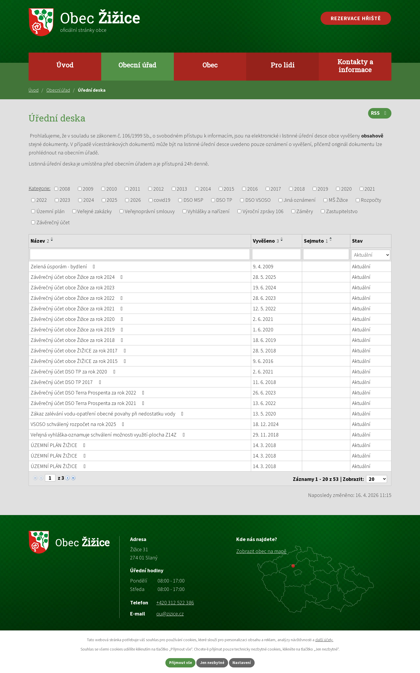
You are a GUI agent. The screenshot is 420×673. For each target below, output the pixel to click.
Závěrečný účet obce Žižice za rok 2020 (78, 318)
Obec (210, 64)
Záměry (304, 211)
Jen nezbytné (212, 662)
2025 (112, 200)
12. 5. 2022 (264, 308)
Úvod (65, 64)
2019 (323, 188)
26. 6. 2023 (264, 392)
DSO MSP (193, 200)
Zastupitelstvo (342, 211)
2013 (182, 188)
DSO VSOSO (258, 200)
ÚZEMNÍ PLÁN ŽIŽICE (59, 444)
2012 (158, 188)
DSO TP (224, 200)
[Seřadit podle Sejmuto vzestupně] (331, 238)
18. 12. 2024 (266, 423)
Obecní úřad (137, 64)
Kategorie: (39, 188)
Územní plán (50, 211)
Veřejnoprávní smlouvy (150, 211)
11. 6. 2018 (264, 381)
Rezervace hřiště (356, 18)
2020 (346, 188)
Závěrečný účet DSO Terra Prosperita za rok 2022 (89, 392)
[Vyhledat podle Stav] (370, 254)
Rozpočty (371, 200)
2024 (88, 200)
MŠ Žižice (338, 200)
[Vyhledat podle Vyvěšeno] (276, 254)
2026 (135, 200)
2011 (135, 188)
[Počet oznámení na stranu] (376, 478)
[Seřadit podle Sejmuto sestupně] (331, 240)
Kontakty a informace (355, 65)
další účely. (324, 638)
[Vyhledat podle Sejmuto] (326, 254)
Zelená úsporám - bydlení (64, 266)
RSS (379, 115)
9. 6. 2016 (263, 360)
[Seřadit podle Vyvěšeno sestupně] (282, 240)
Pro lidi (283, 64)
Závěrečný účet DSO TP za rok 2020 (74, 371)
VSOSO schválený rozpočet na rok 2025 (79, 423)
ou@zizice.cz (170, 612)
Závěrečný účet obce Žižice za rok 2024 (78, 276)
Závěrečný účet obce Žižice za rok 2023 (73, 287)
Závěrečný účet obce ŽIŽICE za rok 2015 (79, 360)
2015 (229, 188)
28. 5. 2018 (264, 350)
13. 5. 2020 (264, 413)
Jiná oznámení (300, 200)
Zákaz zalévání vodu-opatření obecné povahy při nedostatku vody (108, 413)
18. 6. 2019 (264, 339)
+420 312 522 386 (175, 601)
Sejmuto (316, 240)
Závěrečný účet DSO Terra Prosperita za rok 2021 (89, 402)
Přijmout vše (174, 662)
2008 (65, 188)
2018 (299, 188)
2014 (205, 188)
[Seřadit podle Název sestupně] (52, 240)
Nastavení (248, 662)
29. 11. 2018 (266, 434)
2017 (276, 188)
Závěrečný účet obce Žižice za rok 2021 (78, 308)
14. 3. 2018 (264, 444)
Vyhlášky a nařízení (209, 211)
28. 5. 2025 (264, 276)
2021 (370, 188)
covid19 (162, 200)
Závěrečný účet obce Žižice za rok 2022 (78, 297)
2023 (65, 200)
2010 (111, 188)
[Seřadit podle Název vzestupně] (52, 238)
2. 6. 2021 (263, 318)
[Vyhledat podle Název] (140, 254)
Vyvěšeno (266, 240)
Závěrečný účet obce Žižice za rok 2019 (78, 329)
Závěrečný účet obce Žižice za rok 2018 (78, 339)
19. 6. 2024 (264, 287)
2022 (41, 200)
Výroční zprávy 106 (263, 211)
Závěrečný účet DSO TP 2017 (67, 381)
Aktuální (361, 266)
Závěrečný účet (53, 222)
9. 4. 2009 (263, 266)
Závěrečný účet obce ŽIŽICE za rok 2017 (79, 350)
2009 (88, 188)
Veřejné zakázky (94, 211)
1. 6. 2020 (263, 329)
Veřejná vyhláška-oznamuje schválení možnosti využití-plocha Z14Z (109, 434)
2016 (252, 188)
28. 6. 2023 (264, 297)
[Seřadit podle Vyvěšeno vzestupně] (282, 238)
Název (40, 240)
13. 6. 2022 (264, 402)
